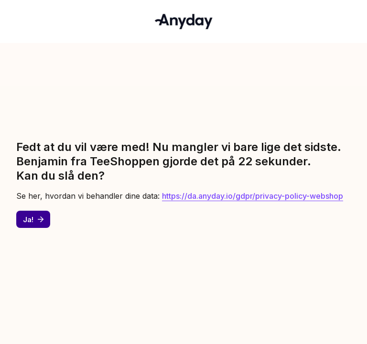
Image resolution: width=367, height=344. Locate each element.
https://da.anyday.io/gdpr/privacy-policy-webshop (252, 196)
